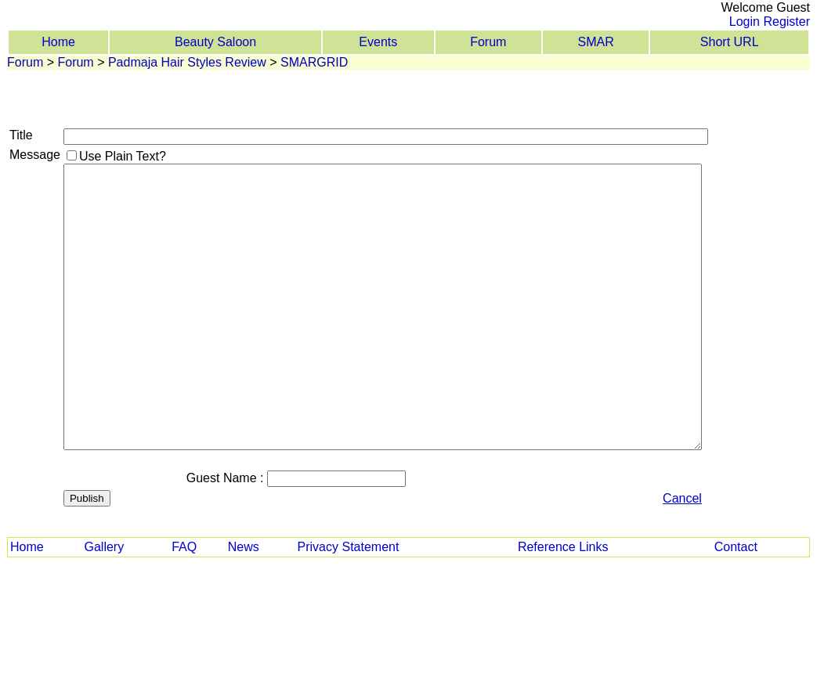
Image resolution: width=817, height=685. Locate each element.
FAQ (184, 546)
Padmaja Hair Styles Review (187, 62)
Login (744, 21)
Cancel (682, 498)
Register (786, 21)
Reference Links (563, 546)
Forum (488, 42)
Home (58, 42)
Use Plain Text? (122, 156)
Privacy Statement (348, 546)
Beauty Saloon (215, 42)
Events (378, 42)
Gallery (105, 546)
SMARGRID (314, 62)
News (243, 546)
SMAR (596, 42)
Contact (735, 546)
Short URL (729, 42)
